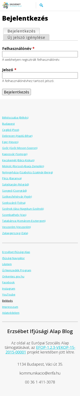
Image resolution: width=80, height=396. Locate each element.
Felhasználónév (18, 48)
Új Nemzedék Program (16, 270)
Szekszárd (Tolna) (13, 203)
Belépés (7, 301)
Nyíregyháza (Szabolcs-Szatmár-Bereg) (27, 172)
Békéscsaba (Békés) (15, 117)
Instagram (8, 288)
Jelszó (9, 70)
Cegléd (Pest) (10, 130)
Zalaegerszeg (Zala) (15, 233)
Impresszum (10, 307)
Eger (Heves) (10, 142)
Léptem (7, 264)
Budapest (8, 124)
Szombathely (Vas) (14, 215)
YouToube (8, 294)
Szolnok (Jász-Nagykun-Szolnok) (23, 209)
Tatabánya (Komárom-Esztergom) (23, 221)
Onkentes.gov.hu (13, 276)
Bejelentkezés (23, 31)
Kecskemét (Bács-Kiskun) (18, 160)
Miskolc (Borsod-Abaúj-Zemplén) (23, 166)
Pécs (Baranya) (12, 178)
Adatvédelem (10, 313)
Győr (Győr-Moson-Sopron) (19, 148)
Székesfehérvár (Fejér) (17, 196)
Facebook (8, 282)
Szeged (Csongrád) (14, 190)
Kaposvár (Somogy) (14, 154)
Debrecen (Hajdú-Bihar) (17, 136)
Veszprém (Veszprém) (16, 227)
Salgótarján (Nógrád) (15, 184)
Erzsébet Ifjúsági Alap (16, 252)
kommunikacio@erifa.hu (40, 373)
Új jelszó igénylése (26, 37)
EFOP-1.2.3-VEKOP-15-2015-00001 (41, 350)
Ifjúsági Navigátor (13, 258)
